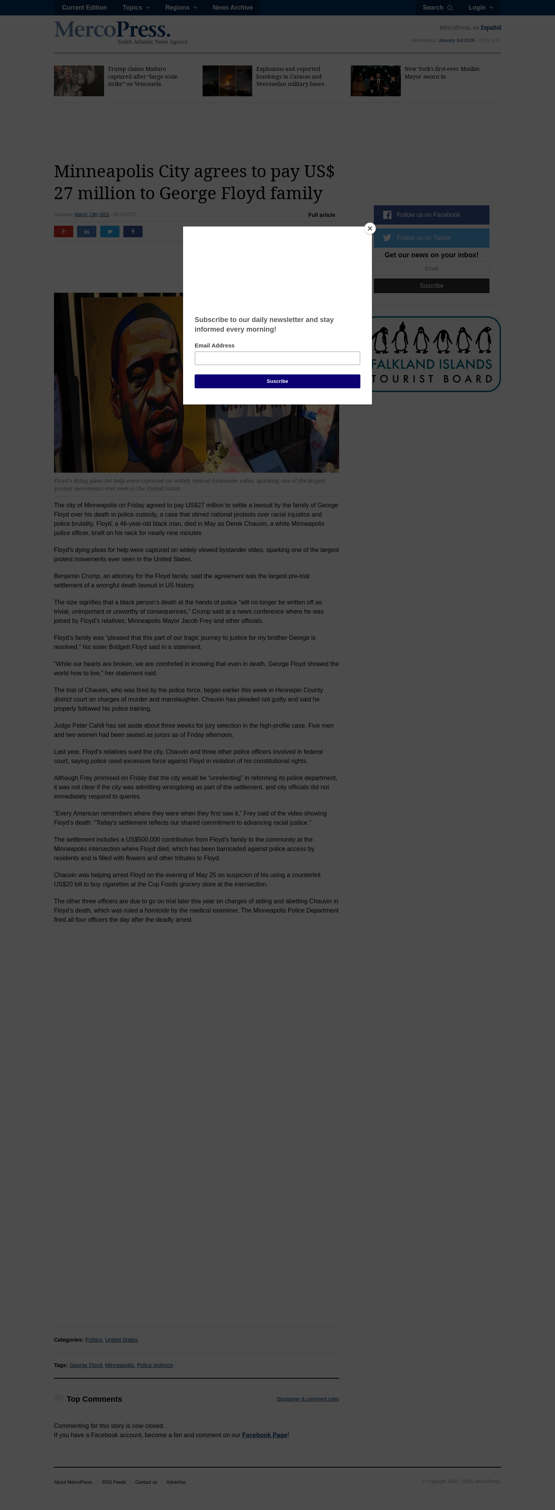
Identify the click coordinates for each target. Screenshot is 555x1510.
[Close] (370, 228)
